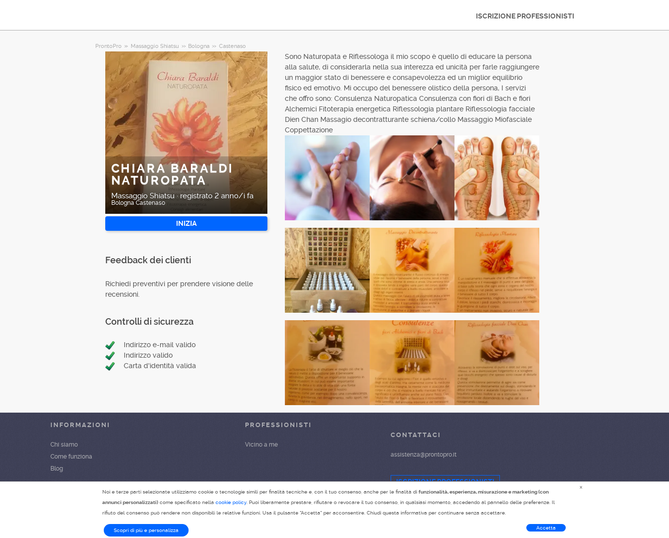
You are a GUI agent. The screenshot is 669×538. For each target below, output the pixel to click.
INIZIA (186, 223)
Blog (56, 468)
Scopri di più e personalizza (146, 530)
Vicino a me (261, 444)
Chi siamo (64, 444)
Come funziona (71, 456)
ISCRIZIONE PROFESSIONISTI (525, 16)
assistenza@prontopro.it (423, 454)
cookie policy (231, 502)
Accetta (546, 528)
